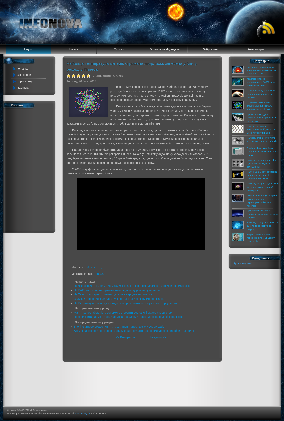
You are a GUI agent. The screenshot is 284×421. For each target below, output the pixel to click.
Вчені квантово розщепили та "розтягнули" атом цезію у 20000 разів (119, 326)
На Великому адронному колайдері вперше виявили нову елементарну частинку (127, 303)
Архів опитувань (243, 263)
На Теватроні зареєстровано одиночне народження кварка (113, 294)
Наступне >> (157, 337)
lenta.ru (100, 273)
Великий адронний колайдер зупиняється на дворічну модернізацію (119, 298)
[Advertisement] (30, 169)
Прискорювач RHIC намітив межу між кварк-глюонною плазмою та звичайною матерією (132, 285)
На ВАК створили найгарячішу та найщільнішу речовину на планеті (118, 290)
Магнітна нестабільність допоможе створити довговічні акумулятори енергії (124, 312)
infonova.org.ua (82, 413)
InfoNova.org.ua (96, 267)
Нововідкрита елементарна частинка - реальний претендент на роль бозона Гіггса (128, 316)
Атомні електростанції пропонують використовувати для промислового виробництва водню (134, 330)
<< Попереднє (126, 337)
